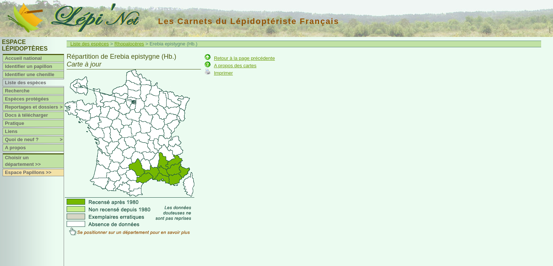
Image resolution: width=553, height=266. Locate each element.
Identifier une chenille (29, 74)
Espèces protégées (27, 99)
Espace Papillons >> (28, 172)
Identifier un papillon (28, 66)
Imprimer (223, 73)
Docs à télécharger (26, 115)
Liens (11, 131)
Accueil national (23, 58)
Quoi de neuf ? (34, 139)
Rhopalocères (129, 44)
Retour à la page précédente (244, 58)
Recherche (17, 90)
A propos (15, 147)
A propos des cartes (235, 65)
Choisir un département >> (23, 161)
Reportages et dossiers (34, 107)
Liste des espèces (25, 82)
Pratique (14, 123)
